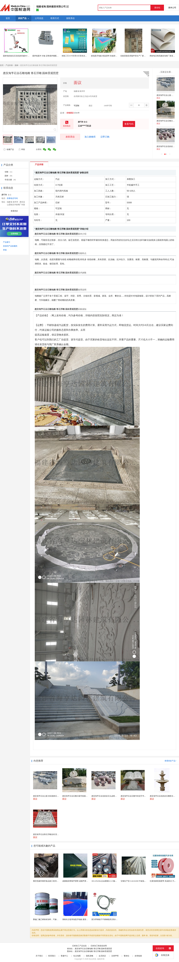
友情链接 (138, 956)
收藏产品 (8, 149)
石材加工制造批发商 (99, 946)
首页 (2, 65)
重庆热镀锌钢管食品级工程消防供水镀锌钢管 (51, 881)
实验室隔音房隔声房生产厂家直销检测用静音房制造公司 (142, 56)
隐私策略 (89, 956)
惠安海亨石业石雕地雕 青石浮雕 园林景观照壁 (93, 949)
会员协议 (102, 956)
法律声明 (115, 956)
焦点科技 (92, 959)
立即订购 (104, 137)
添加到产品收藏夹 (10, 246)
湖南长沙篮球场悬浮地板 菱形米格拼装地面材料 (81, 919)
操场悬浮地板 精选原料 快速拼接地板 (106, 56)
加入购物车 (90, 137)
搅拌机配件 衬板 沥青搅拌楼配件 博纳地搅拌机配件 (52, 56)
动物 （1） (9, 172)
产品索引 (6, 242)
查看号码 (128, 124)
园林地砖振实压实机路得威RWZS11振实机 (20, 56)
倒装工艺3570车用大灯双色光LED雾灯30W (79, 56)
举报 (21, 149)
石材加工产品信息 (79, 946)
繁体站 (126, 956)
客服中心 (64, 956)
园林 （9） (9, 176)
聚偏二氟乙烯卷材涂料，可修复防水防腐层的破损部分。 (55, 919)
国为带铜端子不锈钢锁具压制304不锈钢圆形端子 (110, 919)
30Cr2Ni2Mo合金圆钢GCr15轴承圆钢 (105, 881)
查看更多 (14, 211)
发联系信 (70, 136)
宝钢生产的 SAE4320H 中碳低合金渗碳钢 (137, 881)
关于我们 (39, 956)
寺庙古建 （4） (11, 180)
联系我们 (52, 956)
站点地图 (77, 956)
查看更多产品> (170, 761)
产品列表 (9, 65)
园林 (16, 65)
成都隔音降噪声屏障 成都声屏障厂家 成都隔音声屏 (82, 881)
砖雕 (69, 259)
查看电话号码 (12, 198)
